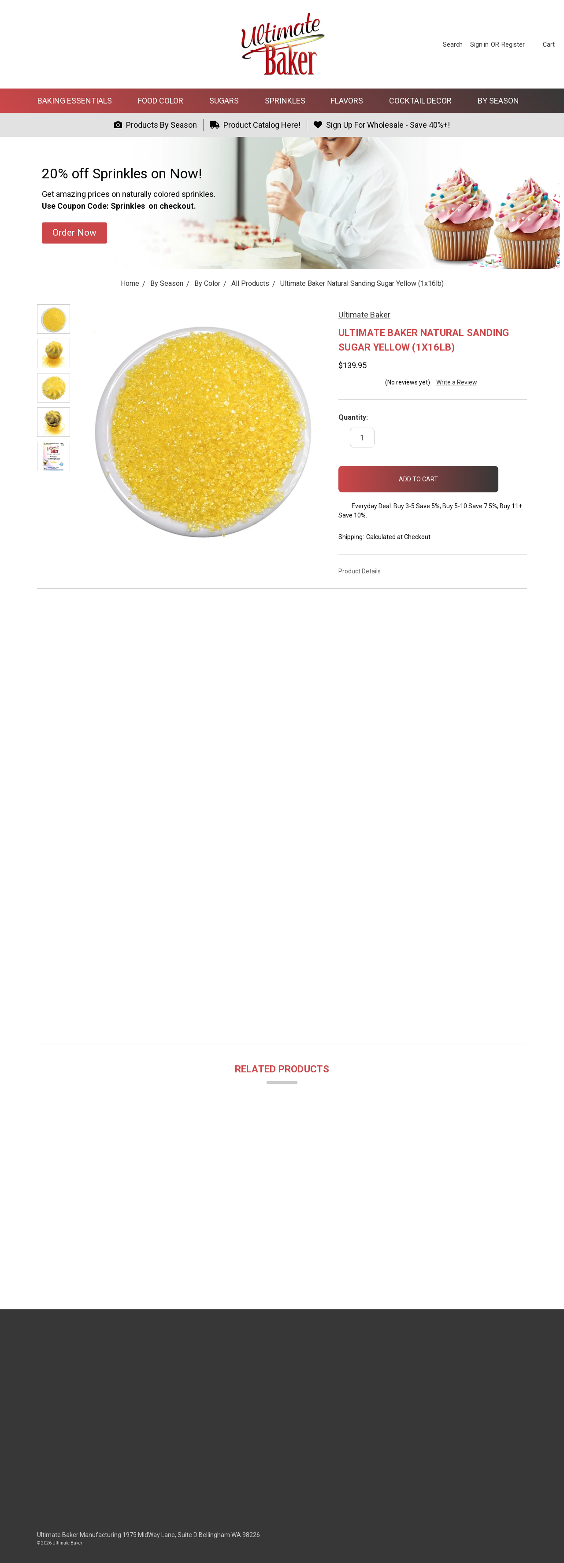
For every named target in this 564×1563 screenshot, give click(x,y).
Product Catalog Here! (255, 124)
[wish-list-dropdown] (512, 476)
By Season (502, 100)
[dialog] (547, 1545)
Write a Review (456, 382)
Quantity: (353, 417)
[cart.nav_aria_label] (542, 44)
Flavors (351, 100)
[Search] (453, 44)
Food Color (164, 100)
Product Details (362, 571)
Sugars (227, 100)
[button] (74, 233)
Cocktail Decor (424, 100)
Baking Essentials (78, 100)
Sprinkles (289, 100)
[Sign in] (479, 44)
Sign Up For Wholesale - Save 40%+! (381, 124)
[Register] (513, 44)
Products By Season (155, 124)
